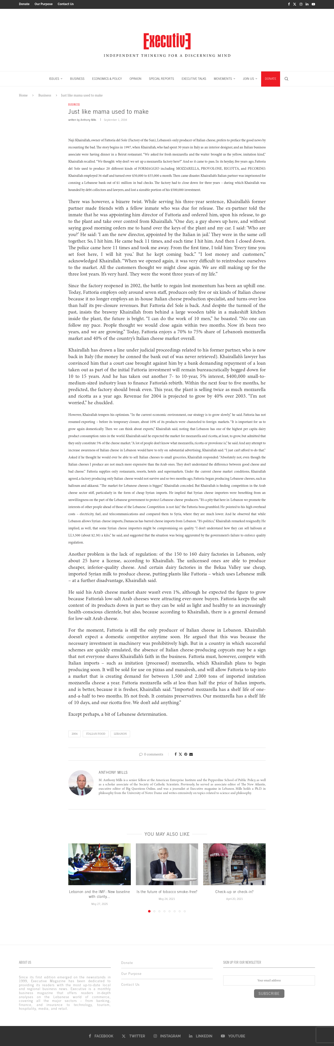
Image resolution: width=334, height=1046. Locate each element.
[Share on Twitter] (180, 753)
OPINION (135, 78)
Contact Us (66, 4)
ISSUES (54, 78)
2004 (74, 733)
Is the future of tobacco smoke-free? (167, 891)
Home (23, 94)
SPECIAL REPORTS (161, 78)
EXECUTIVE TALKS (194, 78)
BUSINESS (77, 78)
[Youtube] (313, 4)
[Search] (286, 78)
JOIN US (248, 78)
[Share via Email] (191, 753)
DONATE (270, 78)
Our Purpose (44, 4)
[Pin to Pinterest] (185, 753)
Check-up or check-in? (234, 891)
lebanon (120, 733)
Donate (24, 4)
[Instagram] (301, 4)
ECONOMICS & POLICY (107, 78)
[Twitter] (294, 4)
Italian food (95, 733)
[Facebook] (289, 4)
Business (44, 94)
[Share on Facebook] (176, 753)
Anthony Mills (88, 119)
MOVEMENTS (223, 78)
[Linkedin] (307, 4)
